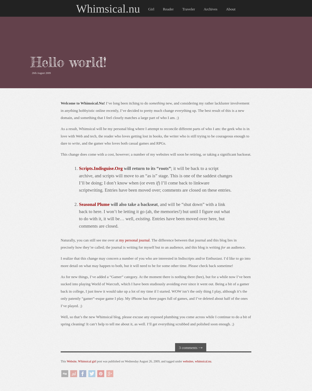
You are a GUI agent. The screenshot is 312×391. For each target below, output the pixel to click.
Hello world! (68, 62)
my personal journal (134, 240)
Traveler (188, 9)
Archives (211, 9)
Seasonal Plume (94, 204)
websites (188, 361)
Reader (168, 9)
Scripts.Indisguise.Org (101, 168)
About (231, 9)
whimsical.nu (203, 361)
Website (71, 361)
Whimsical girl (87, 361)
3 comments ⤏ (191, 347)
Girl (151, 9)
